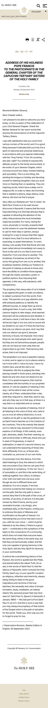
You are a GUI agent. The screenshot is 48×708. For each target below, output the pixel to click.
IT (27, 51)
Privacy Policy (24, 701)
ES (22, 51)
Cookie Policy (24, 697)
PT (31, 51)
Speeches (5, 16)
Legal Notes (24, 694)
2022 (13, 16)
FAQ (24, 690)
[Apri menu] (44, 6)
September (21, 16)
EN (16, 51)
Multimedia (24, 94)
